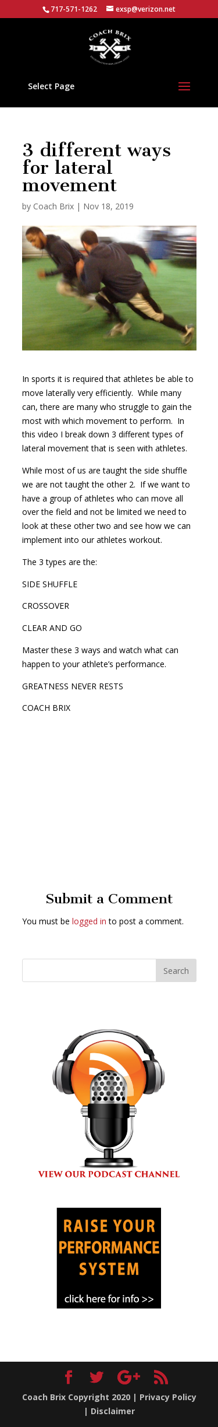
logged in (89, 921)
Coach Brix (53, 206)
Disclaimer (113, 1411)
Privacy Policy (168, 1397)
